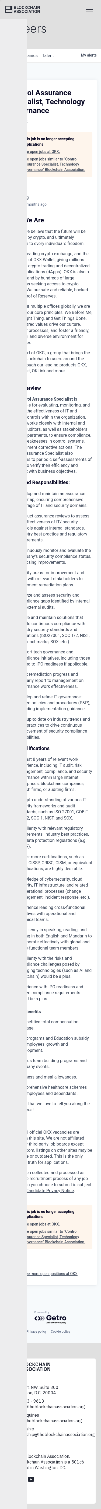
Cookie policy (60, 1331)
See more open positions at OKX (50, 1274)
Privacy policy (36, 1331)
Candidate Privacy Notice (50, 1190)
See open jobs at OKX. (41, 151)
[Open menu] (89, 9)
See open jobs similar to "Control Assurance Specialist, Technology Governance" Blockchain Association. (54, 164)
